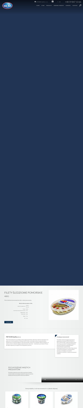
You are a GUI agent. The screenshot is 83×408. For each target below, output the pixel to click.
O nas (42, 5)
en (59, 1)
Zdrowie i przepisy (59, 5)
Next (74, 305)
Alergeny (8, 322)
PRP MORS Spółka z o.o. (42, 1)
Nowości (68, 5)
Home (38, 5)
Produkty (49, 5)
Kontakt (75, 5)
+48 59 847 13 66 (73, 2)
